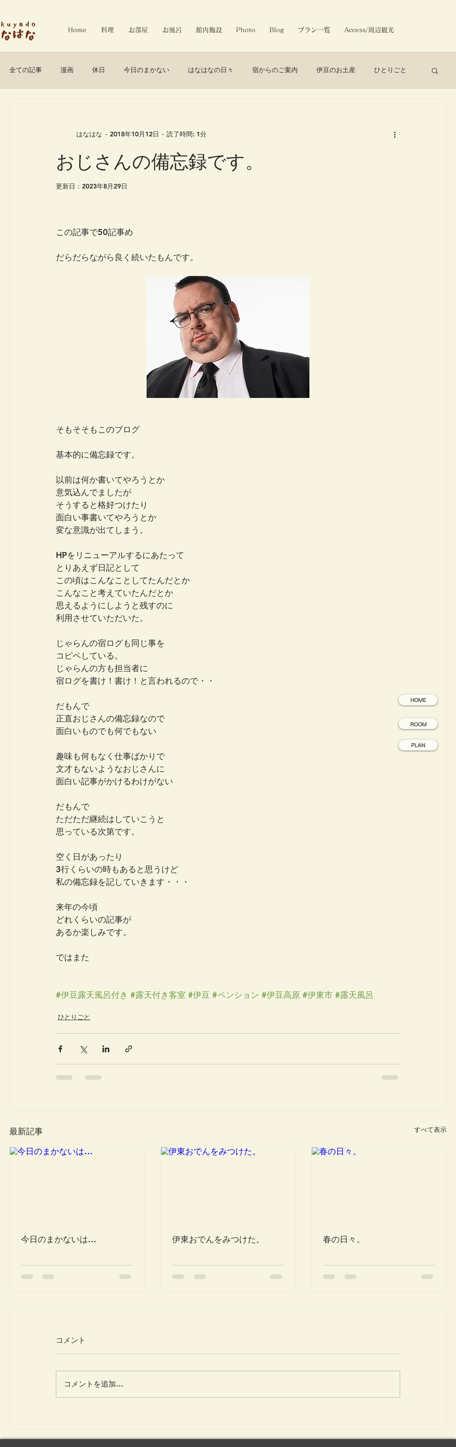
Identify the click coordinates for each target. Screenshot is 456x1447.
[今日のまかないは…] (77, 1185)
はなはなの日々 (211, 70)
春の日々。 (344, 1239)
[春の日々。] (379, 1185)
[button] (434, 70)
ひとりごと (390, 70)
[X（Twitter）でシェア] (83, 1048)
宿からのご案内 (275, 70)
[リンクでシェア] (128, 1048)
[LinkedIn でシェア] (105, 1048)
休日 (98, 70)
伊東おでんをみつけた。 (218, 1239)
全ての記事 (25, 70)
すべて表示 (430, 1129)
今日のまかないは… (58, 1239)
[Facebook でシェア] (60, 1048)
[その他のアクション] (394, 134)
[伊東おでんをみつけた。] (228, 1185)
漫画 (67, 70)
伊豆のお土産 (335, 70)
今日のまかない (146, 70)
